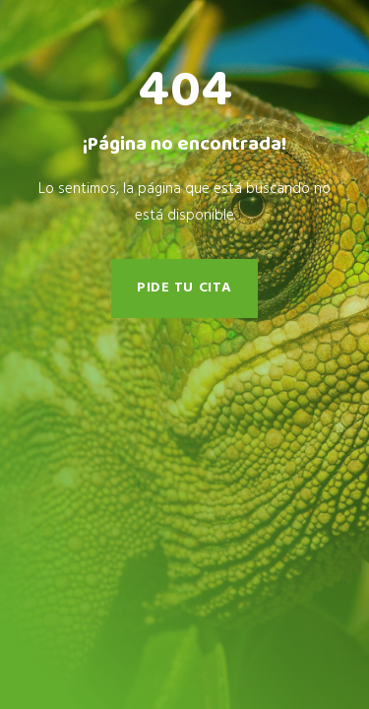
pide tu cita (184, 288)
